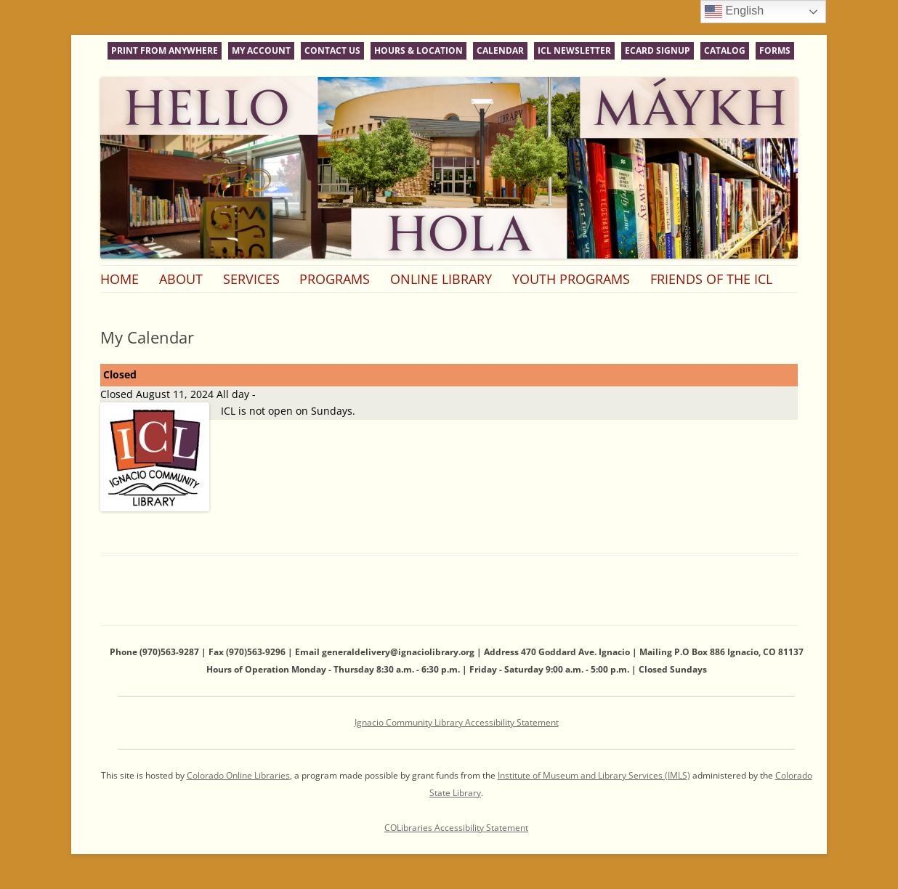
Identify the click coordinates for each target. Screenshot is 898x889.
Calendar (500, 50)
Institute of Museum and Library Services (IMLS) (594, 775)
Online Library (441, 279)
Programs (334, 279)
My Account (261, 50)
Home (119, 279)
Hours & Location (418, 50)
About (181, 279)
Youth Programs (571, 279)
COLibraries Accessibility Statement (456, 827)
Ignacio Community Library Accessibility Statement (457, 722)
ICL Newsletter (574, 50)
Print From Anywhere (164, 50)
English (734, 11)
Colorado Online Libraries (238, 775)
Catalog (724, 50)
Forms (774, 50)
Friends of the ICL (711, 279)
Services (251, 279)
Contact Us (332, 50)
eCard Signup (657, 50)
